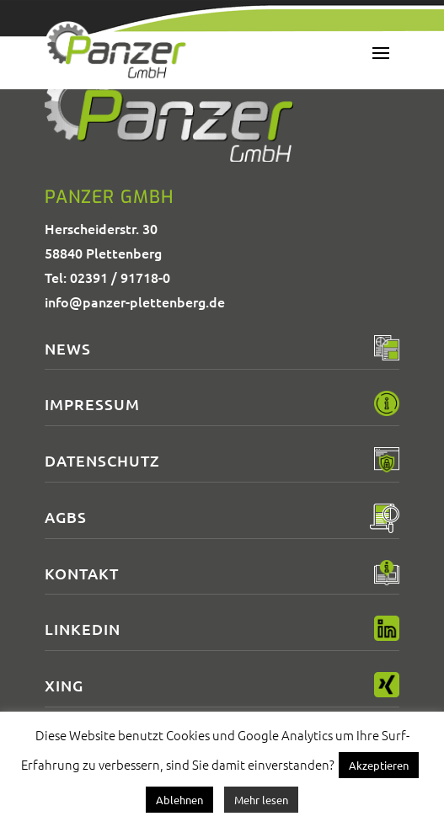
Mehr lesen (261, 799)
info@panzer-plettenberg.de (135, 301)
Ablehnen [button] (179, 799)
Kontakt (82, 573)
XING (64, 685)
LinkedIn (82, 628)
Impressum (92, 404)
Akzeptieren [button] (379, 765)
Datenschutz (102, 460)
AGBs (66, 516)
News (68, 348)
